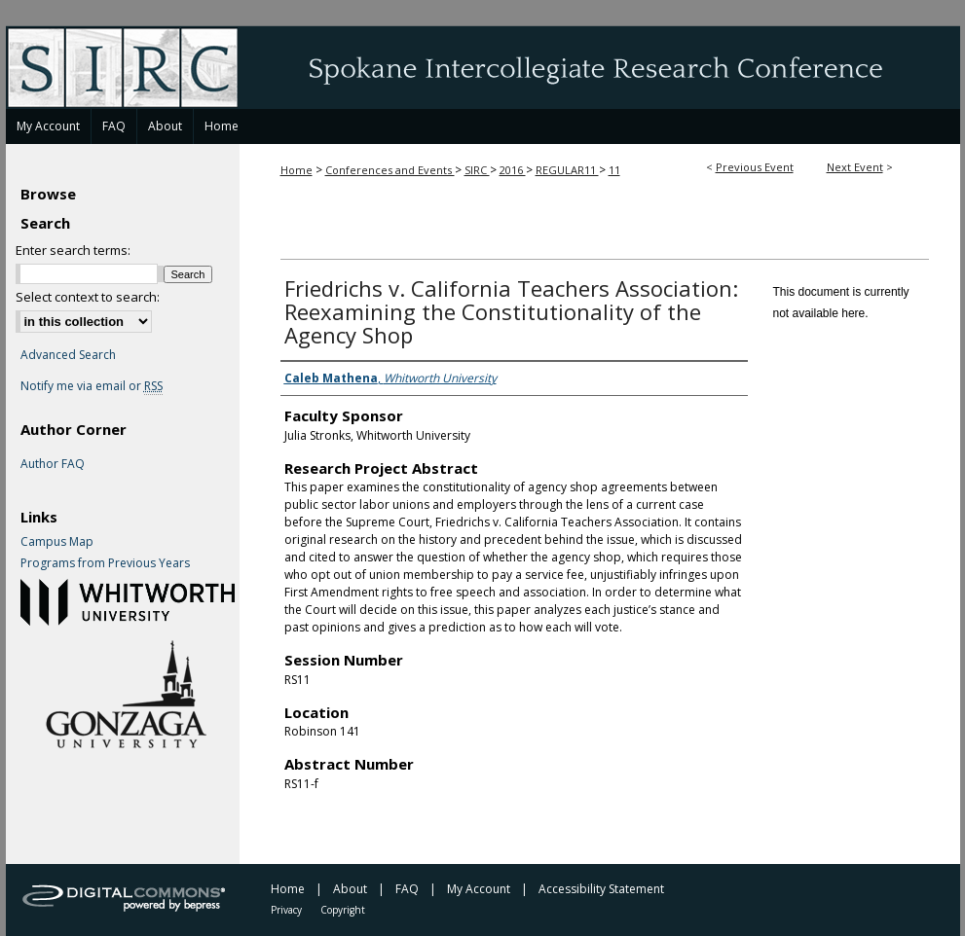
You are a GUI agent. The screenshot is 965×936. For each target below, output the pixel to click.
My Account (478, 889)
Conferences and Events (390, 169)
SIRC (477, 169)
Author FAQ (52, 464)
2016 (513, 169)
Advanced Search (68, 354)
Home (296, 169)
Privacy (286, 910)
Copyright (342, 910)
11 (614, 169)
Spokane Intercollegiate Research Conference (483, 67)
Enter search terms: (73, 250)
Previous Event (755, 167)
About (350, 889)
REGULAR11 (567, 169)
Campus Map (56, 542)
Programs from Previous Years (105, 563)
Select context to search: (88, 297)
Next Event (855, 167)
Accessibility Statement (601, 889)
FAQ (407, 889)
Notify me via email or (91, 386)
